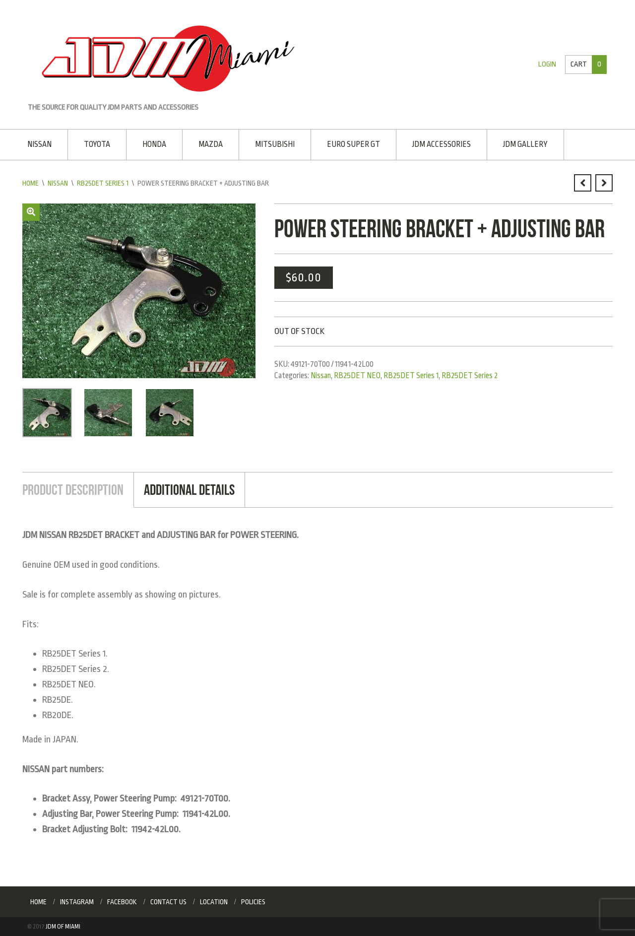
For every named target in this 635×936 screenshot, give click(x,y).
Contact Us (168, 902)
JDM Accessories (441, 144)
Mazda (210, 144)
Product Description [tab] (73, 489)
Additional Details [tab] (189, 489)
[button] (31, 212)
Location (214, 902)
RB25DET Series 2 (470, 375)
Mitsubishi (275, 144)
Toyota (97, 144)
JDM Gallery (525, 144)
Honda (154, 144)
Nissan (39, 144)
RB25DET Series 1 (102, 183)
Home (30, 183)
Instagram (77, 902)
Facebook (122, 902)
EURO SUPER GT (353, 144)
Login (547, 64)
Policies (253, 902)
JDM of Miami (63, 926)
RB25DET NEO (357, 375)
